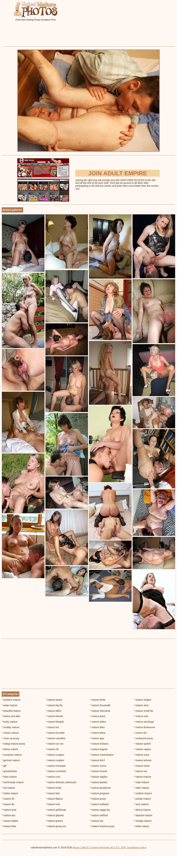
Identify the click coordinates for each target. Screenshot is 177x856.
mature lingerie (99, 749)
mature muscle (98, 771)
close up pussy (10, 738)
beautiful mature (11, 710)
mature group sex (56, 826)
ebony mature (10, 749)
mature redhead (99, 804)
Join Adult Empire (117, 173)
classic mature (10, 732)
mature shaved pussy (102, 826)
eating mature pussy (13, 743)
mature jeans (97, 716)
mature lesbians (99, 743)
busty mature (9, 721)
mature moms (98, 765)
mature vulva (141, 754)
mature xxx (140, 771)
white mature (141, 826)
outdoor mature (143, 793)
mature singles (142, 699)
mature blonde (54, 716)
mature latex (97, 727)
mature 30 (8, 798)
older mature (141, 787)
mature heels (97, 699)
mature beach (54, 699)
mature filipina (54, 798)
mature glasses (55, 815)
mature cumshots (56, 771)
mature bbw (9, 826)
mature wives (142, 765)
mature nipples (98, 776)
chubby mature (10, 727)
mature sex (97, 820)
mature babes (10, 820)
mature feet (53, 793)
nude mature (141, 782)
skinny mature (142, 809)
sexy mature (141, 804)
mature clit (52, 749)
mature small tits (143, 710)
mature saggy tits (100, 809)
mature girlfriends (56, 809)
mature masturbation (102, 754)
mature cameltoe (56, 738)
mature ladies (98, 721)
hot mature (8, 787)
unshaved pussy (143, 738)
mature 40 (8, 804)
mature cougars (55, 754)
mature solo (141, 716)
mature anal (9, 809)
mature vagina (142, 749)
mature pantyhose (100, 787)
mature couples (55, 760)
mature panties (99, 782)
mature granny (54, 820)
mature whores (142, 760)
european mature (12, 754)
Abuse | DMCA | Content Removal (91, 847)
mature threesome (144, 727)
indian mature (10, 793)
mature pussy (98, 798)
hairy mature (9, 776)
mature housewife (100, 705)
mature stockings (144, 721)
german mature (11, 760)
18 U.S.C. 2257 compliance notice (128, 847)
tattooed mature (143, 815)
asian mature (9, 705)
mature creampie (56, 765)
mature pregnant (99, 793)
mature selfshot (99, 815)
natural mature (142, 776)
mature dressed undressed (61, 782)
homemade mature (13, 782)
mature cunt (53, 776)
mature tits (140, 732)
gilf (4, 765)
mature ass (8, 815)
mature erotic (54, 787)
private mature (142, 798)
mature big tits (54, 705)
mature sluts (141, 705)
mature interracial (100, 710)
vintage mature (142, 820)
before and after (11, 716)
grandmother (9, 771)
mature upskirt (142, 743)
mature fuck (53, 804)
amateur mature (11, 699)
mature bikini (53, 710)
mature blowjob (55, 721)
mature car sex (54, 743)
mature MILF (97, 760)
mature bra (52, 727)
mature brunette (55, 732)
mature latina (97, 732)
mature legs (97, 738)
